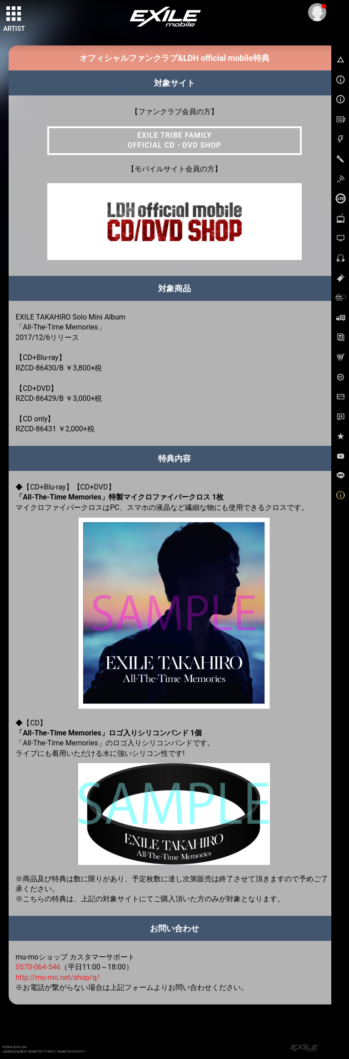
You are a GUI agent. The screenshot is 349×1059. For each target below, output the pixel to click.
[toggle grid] (14, 14)
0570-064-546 (37, 967)
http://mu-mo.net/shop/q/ (57, 977)
